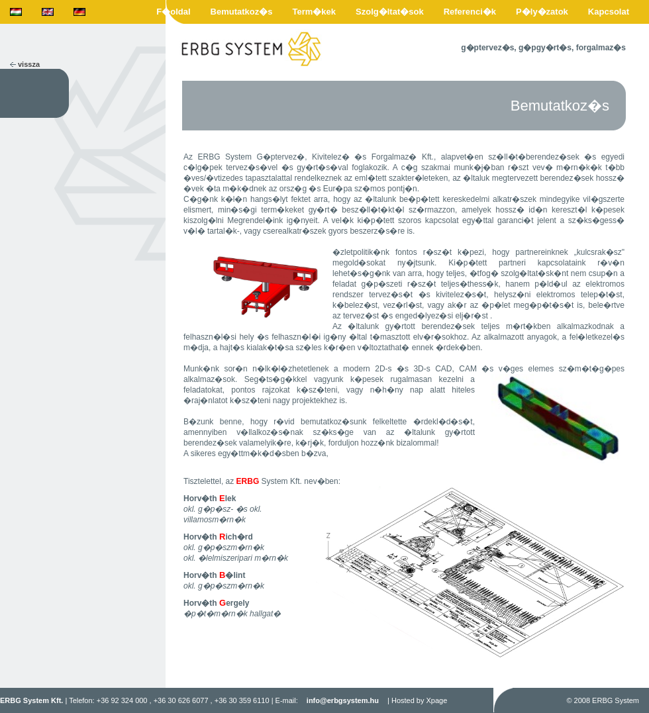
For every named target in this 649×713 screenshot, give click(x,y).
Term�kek (314, 12)
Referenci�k (470, 12)
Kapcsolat (608, 12)
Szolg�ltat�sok (390, 12)
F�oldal (173, 12)
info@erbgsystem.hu (343, 700)
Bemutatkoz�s (242, 12)
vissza (29, 64)
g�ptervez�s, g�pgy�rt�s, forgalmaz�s (543, 47)
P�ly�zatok (542, 12)
